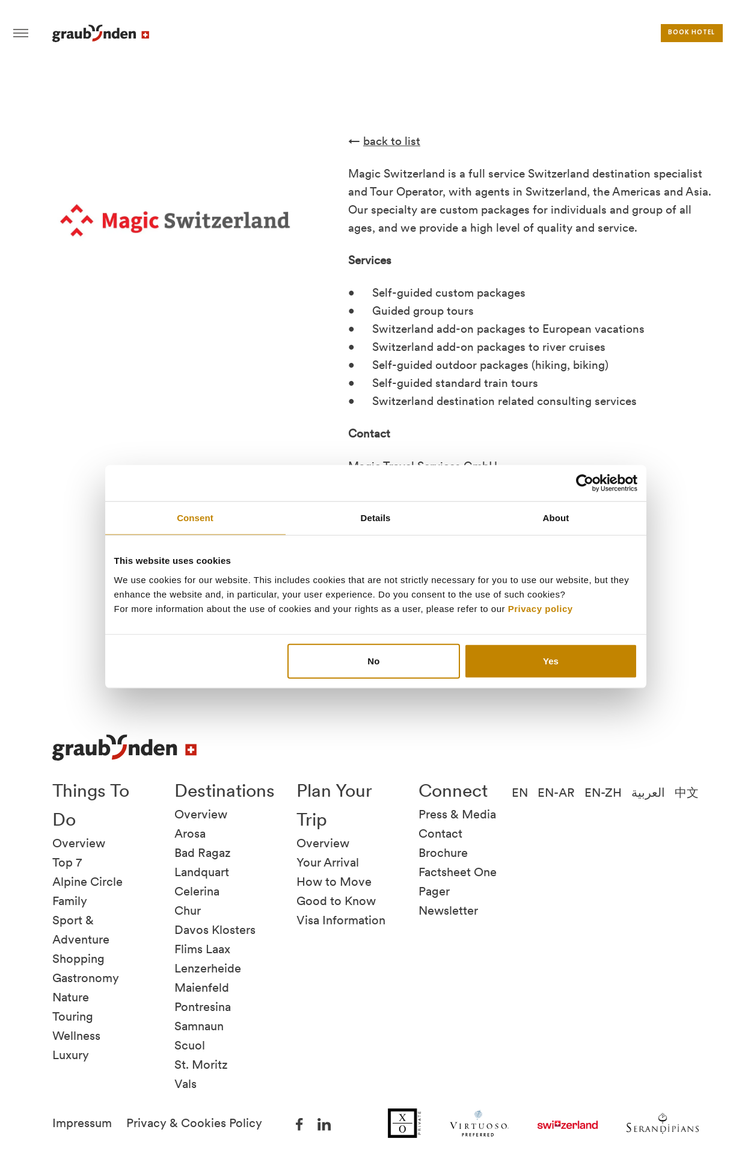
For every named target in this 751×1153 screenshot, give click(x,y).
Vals (185, 1084)
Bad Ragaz (202, 853)
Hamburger (20, 33)
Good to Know (336, 901)
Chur (187, 910)
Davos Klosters (215, 930)
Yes (551, 660)
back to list (391, 141)
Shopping (78, 958)
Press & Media (457, 814)
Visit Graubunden (100, 33)
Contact (440, 833)
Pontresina (202, 1007)
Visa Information (340, 920)
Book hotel (691, 32)
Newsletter (448, 910)
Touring (72, 1016)
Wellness (76, 1035)
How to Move (334, 881)
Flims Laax (202, 949)
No (373, 660)
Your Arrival (327, 862)
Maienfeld (201, 987)
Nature (70, 997)
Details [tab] (376, 518)
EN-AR (556, 792)
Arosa (190, 833)
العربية (648, 792)
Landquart (201, 872)
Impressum (82, 1123)
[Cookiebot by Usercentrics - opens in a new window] (584, 483)
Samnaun (199, 1026)
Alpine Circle (87, 881)
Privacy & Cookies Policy (194, 1123)
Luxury (70, 1055)
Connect (453, 790)
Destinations (224, 790)
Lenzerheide (207, 968)
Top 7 (67, 862)
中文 (687, 792)
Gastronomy (85, 978)
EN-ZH (603, 792)
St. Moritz (201, 1064)
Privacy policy (540, 608)
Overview (78, 843)
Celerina (196, 891)
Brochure (443, 853)
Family (69, 901)
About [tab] (556, 518)
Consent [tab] (195, 518)
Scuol (189, 1045)
